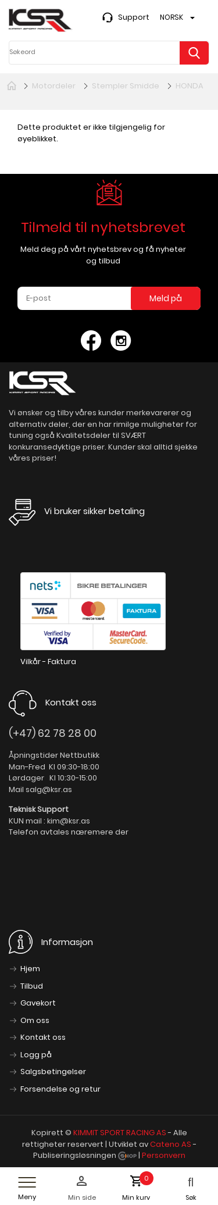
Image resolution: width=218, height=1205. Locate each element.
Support (133, 17)
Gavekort (38, 1002)
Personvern (163, 1155)
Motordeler (54, 85)
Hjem (30, 968)
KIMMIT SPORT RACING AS (119, 1132)
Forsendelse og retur (60, 1089)
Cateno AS (170, 1144)
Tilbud (31, 986)
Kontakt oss (43, 1037)
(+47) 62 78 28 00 (53, 733)
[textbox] (106, 52)
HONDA (189, 85)
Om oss (34, 1020)
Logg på (36, 1054)
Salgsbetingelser (53, 1071)
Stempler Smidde (125, 85)
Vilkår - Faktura (48, 661)
